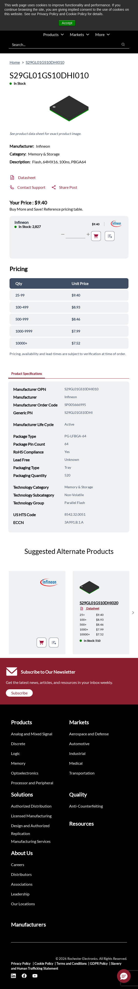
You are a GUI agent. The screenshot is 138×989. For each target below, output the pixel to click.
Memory (18, 763)
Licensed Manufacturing (31, 815)
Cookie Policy (43, 963)
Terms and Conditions (71, 963)
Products (53, 34)
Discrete (18, 743)
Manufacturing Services (31, 841)
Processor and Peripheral (32, 782)
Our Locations (23, 903)
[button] (124, 976)
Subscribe (19, 693)
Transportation (82, 773)
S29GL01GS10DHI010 (45, 62)
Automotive (79, 743)
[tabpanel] (68, 457)
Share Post (68, 187)
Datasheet (27, 177)
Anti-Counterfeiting (86, 806)
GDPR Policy (99, 963)
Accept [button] (67, 23)
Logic (15, 753)
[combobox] (61, 44)
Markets (79, 34)
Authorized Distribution (31, 806)
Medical (76, 763)
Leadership (20, 894)
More (102, 34)
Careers (17, 864)
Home (15, 62)
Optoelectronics (24, 773)
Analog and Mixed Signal (31, 733)
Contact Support (31, 187)
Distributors (21, 874)
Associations (21, 884)
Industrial (77, 753)
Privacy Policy (21, 963)
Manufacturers (28, 924)
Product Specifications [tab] (26, 374)
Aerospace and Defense (89, 733)
